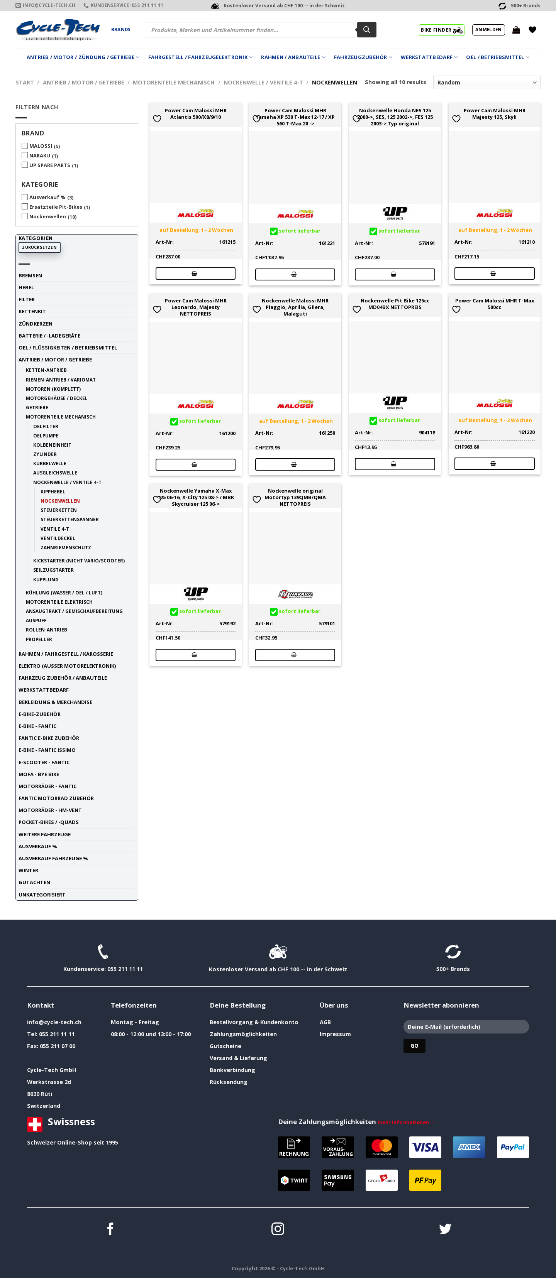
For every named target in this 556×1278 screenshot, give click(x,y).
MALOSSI (40, 145)
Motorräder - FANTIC (47, 786)
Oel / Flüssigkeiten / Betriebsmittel (68, 347)
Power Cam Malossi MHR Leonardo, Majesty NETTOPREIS (196, 307)
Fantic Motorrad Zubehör (56, 798)
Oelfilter (45, 426)
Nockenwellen (47, 216)
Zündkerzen (36, 323)
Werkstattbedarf (429, 57)
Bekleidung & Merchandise (55, 702)
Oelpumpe (45, 435)
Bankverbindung (232, 1070)
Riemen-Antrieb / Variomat (61, 379)
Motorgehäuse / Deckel (57, 398)
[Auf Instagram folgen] (277, 1230)
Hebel (26, 287)
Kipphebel (53, 491)
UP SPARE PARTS (49, 165)
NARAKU (39, 155)
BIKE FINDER (441, 30)
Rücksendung (228, 1082)
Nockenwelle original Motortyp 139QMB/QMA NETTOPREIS (295, 497)
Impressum (335, 1034)
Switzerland (43, 1105)
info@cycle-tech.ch (54, 1022)
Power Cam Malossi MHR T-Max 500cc (494, 304)
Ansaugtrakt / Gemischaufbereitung (74, 611)
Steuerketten (59, 510)
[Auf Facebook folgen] (110, 1230)
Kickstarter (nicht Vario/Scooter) (79, 560)
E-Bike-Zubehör (40, 714)
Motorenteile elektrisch (59, 602)
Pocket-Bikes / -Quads (49, 822)
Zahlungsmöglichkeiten (243, 1034)
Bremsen (30, 275)
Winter (28, 870)
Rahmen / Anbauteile (293, 57)
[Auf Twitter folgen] (445, 1230)
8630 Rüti (39, 1093)
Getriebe (37, 407)
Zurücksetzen (39, 247)
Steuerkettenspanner (70, 519)
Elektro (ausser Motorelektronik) (67, 665)
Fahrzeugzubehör (363, 57)
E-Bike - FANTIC (37, 726)
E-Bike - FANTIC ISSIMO (47, 749)
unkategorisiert (42, 894)
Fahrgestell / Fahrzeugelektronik (200, 57)
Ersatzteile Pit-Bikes (55, 206)
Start (24, 82)
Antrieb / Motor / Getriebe (83, 82)
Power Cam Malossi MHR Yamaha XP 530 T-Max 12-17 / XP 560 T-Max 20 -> (295, 117)
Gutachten (34, 882)
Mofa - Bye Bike (39, 774)
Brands (121, 29)
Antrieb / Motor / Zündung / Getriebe (83, 57)
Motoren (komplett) (53, 389)
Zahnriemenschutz (66, 547)
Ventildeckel (58, 538)
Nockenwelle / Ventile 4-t (263, 82)
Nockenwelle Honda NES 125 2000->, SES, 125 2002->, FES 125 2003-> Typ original (395, 117)
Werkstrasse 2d (49, 1082)
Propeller (39, 639)
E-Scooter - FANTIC (44, 762)
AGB (325, 1022)
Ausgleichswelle (55, 472)
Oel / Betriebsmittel (497, 57)
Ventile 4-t (55, 529)
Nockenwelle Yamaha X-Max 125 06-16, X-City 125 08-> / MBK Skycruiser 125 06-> (196, 497)
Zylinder (45, 454)
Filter (27, 299)
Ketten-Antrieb (46, 370)
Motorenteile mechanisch (174, 82)
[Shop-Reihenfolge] (487, 82)
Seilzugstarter (53, 570)
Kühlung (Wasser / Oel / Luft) (64, 592)
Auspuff (36, 620)
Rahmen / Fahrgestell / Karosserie (66, 653)
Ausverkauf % (47, 197)
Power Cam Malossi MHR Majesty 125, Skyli (494, 113)
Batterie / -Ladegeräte (49, 335)
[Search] (366, 29)
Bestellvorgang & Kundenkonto (254, 1022)
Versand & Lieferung (238, 1058)
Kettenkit (32, 311)
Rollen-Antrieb (46, 629)
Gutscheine (225, 1046)
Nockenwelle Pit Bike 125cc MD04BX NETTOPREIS (395, 304)
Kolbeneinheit (52, 445)
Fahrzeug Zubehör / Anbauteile (63, 677)
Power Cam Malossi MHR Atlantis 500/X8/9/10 (196, 113)
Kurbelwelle (49, 463)
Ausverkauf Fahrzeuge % (53, 858)
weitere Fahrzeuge (45, 834)
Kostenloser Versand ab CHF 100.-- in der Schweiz (278, 969)
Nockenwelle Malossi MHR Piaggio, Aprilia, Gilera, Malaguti (295, 307)
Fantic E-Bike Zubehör (49, 737)
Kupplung (46, 579)
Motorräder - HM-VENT (50, 810)
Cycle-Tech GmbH (51, 1070)
